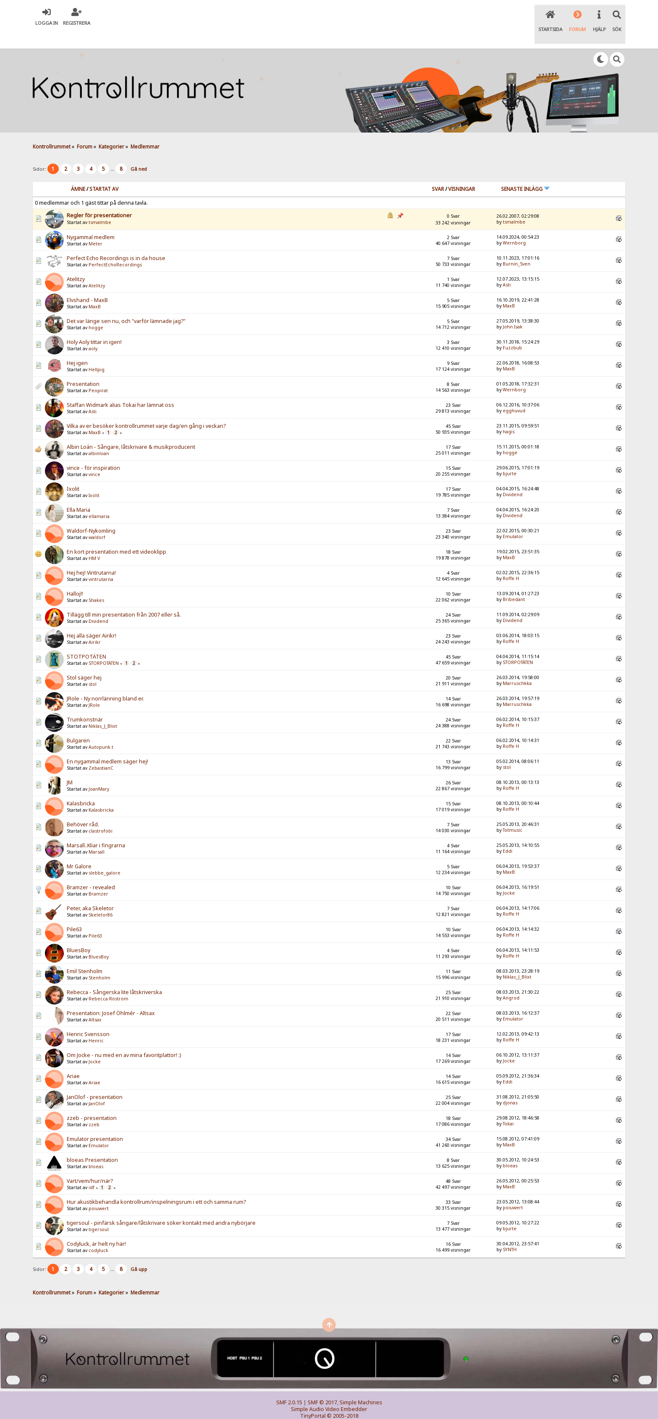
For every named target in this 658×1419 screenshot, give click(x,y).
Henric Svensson (88, 1017)
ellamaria (99, 499)
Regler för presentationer (99, 197)
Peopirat (98, 373)
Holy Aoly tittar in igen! (94, 324)
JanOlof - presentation (95, 1079)
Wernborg (514, 225)
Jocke (509, 875)
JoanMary (99, 772)
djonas (510, 1085)
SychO (355, 1405)
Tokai (508, 1106)
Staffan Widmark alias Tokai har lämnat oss (120, 387)
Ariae (73, 1058)
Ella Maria (78, 492)
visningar (461, 171)
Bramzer (98, 877)
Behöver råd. (83, 807)
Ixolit (73, 471)
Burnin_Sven (516, 246)
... (112, 151)
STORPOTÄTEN (104, 646)
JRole (94, 688)
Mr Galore (79, 849)
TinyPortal (313, 1398)
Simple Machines (360, 1384)
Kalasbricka (81, 786)
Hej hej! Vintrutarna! (91, 555)
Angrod (511, 980)
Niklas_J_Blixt (103, 709)
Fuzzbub (512, 330)
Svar (438, 171)
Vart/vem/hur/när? (90, 1163)
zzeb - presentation (92, 1100)
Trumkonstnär (85, 702)
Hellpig (96, 352)
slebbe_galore (104, 856)
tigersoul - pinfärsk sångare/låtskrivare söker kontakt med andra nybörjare (161, 1205)
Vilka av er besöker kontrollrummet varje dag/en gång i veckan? (146, 408)
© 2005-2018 (342, 1398)
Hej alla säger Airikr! (91, 618)
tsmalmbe (100, 205)
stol (93, 667)
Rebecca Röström (108, 981)
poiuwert (99, 1191)
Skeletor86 (100, 898)
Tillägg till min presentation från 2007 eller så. (124, 597)
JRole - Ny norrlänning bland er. (105, 681)
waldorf (97, 520)
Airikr (95, 625)
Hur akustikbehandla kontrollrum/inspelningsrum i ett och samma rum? (156, 1184)
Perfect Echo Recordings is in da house (116, 241)
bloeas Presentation (92, 1142)
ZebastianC (101, 751)
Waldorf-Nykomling (91, 513)
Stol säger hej (84, 660)
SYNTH (510, 1232)
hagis (508, 414)
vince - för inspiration (93, 450)
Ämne (78, 171)
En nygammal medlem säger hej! (107, 744)
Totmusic (512, 812)
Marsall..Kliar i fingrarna (96, 828)
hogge (96, 310)
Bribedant (514, 582)
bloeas (96, 1149)
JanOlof (97, 1086)
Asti (507, 267)
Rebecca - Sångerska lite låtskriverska (114, 975)
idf (91, 1170)
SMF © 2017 (322, 1384)
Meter (95, 226)
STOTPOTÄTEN (86, 639)
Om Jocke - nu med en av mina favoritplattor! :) (124, 1037)
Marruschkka (517, 666)
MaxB (95, 289)
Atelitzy (76, 262)
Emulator (513, 519)
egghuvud (514, 393)
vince (94, 457)
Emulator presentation (95, 1121)
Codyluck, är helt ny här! (96, 1226)
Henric (96, 1023)
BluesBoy (78, 933)
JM (70, 765)
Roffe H (511, 561)
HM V (94, 541)
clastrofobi (100, 814)
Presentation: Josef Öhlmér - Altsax (111, 996)
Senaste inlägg (525, 171)
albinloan (99, 436)
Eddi (507, 833)
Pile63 (74, 912)
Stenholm (99, 960)
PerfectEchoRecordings (115, 247)
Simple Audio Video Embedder (329, 1391)
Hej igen (77, 345)
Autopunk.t (101, 730)
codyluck (98, 1233)
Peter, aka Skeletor (90, 891)
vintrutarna (101, 562)
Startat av (103, 171)
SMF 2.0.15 (289, 1384)
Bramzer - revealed (91, 870)
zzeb (94, 1107)
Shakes (96, 583)
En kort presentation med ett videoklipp (116, 534)
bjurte (510, 456)
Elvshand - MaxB (87, 282)
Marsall (96, 835)
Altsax (95, 1002)
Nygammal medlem (91, 220)
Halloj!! (75, 576)
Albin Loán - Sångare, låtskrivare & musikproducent (131, 429)
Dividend (512, 477)
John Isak (512, 309)
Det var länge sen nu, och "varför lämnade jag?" (126, 303)
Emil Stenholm (84, 954)
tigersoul (99, 1212)
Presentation (83, 366)
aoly (93, 331)
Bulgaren (78, 723)
